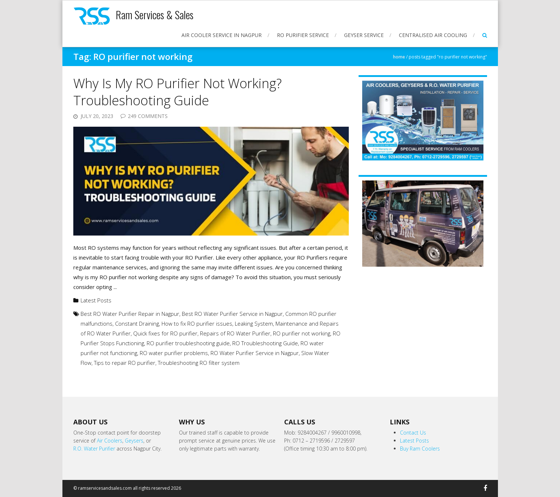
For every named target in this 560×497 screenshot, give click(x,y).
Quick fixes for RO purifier (165, 333)
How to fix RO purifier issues (197, 323)
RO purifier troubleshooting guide (188, 343)
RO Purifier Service (303, 35)
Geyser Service (364, 35)
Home (399, 57)
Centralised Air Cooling (433, 35)
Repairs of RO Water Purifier (235, 333)
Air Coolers (109, 440)
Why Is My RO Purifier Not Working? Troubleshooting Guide (177, 91)
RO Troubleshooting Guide (265, 343)
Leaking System (254, 323)
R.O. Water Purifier (94, 448)
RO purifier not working (301, 333)
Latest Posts (96, 300)
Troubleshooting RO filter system (199, 362)
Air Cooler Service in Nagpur (221, 35)
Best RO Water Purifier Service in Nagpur (232, 313)
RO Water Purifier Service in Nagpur (254, 353)
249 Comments (148, 116)
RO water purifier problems (174, 353)
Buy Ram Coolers (420, 448)
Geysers (134, 440)
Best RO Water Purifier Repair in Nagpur (130, 313)
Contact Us (413, 432)
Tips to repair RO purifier (124, 362)
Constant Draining (137, 323)
